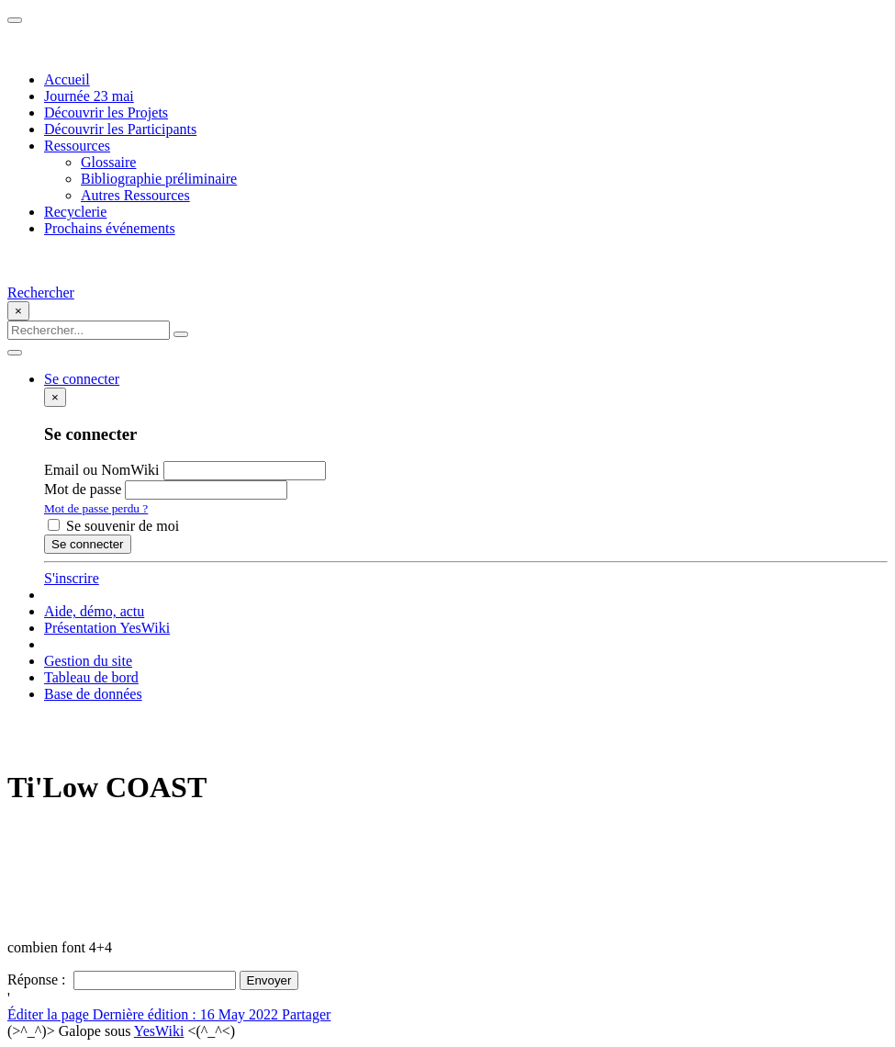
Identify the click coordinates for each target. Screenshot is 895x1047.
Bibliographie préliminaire (159, 178)
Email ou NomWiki (102, 470)
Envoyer (269, 980)
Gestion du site (88, 661)
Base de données (93, 694)
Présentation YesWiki (107, 628)
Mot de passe (82, 489)
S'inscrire (71, 578)
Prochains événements (109, 228)
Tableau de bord (91, 677)
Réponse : (38, 979)
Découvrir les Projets (106, 112)
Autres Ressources (135, 195)
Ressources (77, 145)
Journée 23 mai (89, 96)
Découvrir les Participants (120, 129)
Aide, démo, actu (94, 611)
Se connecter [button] (81, 379)
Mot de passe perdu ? (96, 508)
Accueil (67, 79)
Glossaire (108, 162)
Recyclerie (75, 212)
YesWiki (159, 1031)
